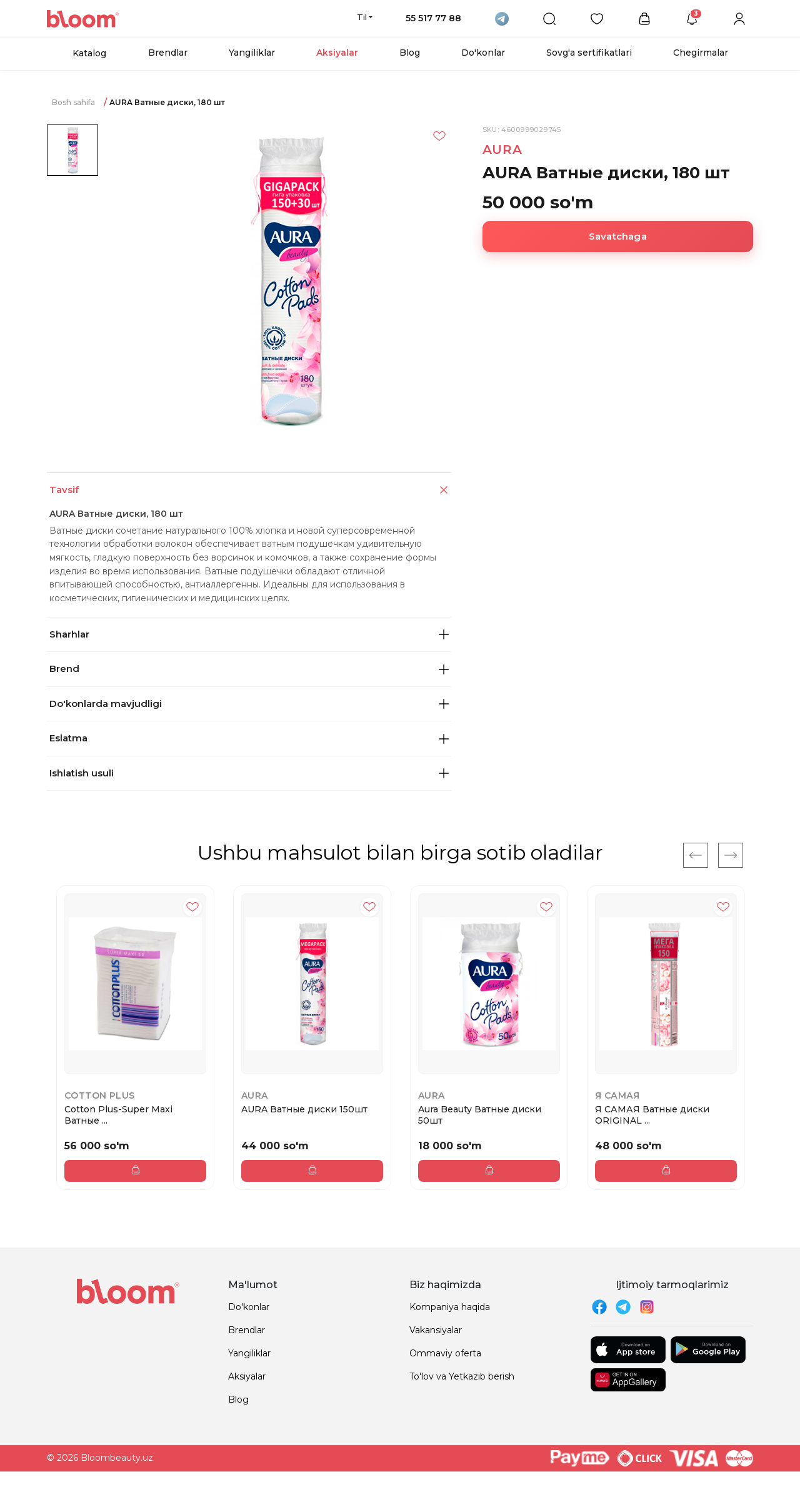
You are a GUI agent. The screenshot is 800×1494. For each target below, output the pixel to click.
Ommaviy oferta (445, 1353)
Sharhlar (249, 634)
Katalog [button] (89, 53)
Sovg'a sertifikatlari (589, 52)
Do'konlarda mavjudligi (249, 703)
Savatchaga (618, 236)
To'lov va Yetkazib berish (461, 1376)
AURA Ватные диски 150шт (304, 1109)
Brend (249, 668)
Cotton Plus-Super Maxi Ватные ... (118, 1115)
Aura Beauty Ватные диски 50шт (479, 1115)
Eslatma (249, 738)
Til (362, 17)
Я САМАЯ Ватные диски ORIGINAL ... (652, 1115)
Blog (409, 52)
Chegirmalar (700, 52)
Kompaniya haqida (449, 1307)
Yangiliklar (252, 52)
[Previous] (695, 855)
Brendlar (168, 52)
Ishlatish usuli (249, 773)
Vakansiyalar (435, 1330)
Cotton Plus (99, 1095)
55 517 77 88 (433, 18)
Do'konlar (483, 52)
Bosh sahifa (73, 102)
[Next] (730, 855)
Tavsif (250, 490)
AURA (502, 149)
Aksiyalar (337, 52)
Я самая (617, 1095)
